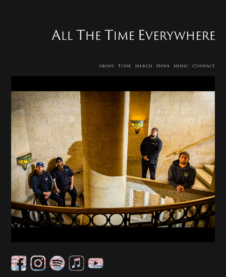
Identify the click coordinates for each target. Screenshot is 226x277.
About (108, 66)
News (165, 66)
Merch (146, 66)
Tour (126, 66)
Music (183, 66)
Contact (205, 66)
